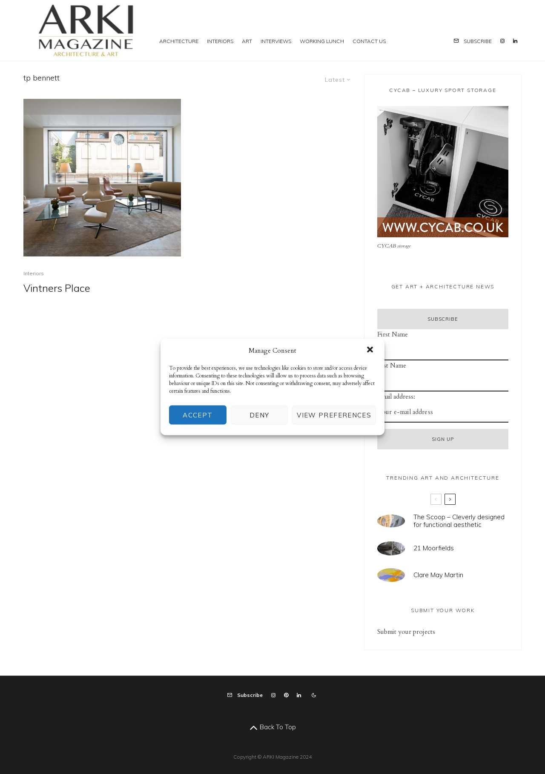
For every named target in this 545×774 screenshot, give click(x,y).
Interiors (220, 41)
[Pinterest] (286, 695)
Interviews (276, 41)
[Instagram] (502, 30)
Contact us (369, 41)
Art (247, 41)
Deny (259, 415)
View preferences (334, 415)
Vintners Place (56, 288)
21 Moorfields (433, 548)
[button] (371, 350)
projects (423, 631)
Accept (197, 415)
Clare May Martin (438, 575)
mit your (399, 631)
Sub (382, 631)
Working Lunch (322, 41)
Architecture (178, 41)
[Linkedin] (515, 30)
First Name (392, 334)
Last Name (391, 365)
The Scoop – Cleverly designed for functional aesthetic (459, 521)
